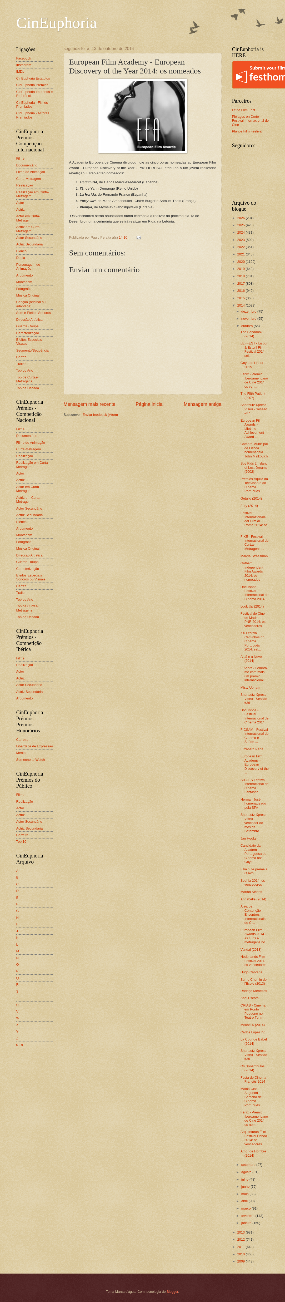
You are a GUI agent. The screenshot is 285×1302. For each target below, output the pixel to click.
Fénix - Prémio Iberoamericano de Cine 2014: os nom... (254, 1118)
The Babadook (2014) (252, 334)
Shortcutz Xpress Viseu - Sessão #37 (254, 409)
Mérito (21, 753)
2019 (241, 269)
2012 (241, 1239)
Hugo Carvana (251, 972)
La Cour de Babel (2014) (254, 1041)
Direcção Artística (29, 320)
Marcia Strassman (254, 556)
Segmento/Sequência (32, 350)
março (246, 1208)
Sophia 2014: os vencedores (253, 882)
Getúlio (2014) (251, 498)
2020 (241, 262)
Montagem (24, 282)
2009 (241, 1261)
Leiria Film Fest (243, 110)
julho (245, 1179)
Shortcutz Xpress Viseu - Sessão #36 (254, 699)
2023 (241, 240)
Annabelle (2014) (253, 899)
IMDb (20, 71)
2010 (241, 1254)
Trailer (21, 364)
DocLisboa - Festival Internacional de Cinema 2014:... (255, 593)
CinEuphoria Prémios (32, 85)
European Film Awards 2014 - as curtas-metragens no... (254, 936)
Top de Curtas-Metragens (27, 379)
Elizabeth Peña (252, 749)
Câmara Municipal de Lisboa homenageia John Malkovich (254, 450)
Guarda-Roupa (27, 326)
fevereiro (248, 1216)
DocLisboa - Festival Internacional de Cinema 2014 (255, 716)
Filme (20, 158)
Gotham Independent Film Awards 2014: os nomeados (252, 571)
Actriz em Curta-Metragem (28, 229)
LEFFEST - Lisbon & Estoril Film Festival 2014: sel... (254, 349)
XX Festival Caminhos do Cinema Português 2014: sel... (252, 641)
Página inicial (149, 404)
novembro (249, 318)
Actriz (20, 209)
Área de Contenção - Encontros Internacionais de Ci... (253, 914)
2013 (241, 1232)
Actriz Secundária (29, 244)
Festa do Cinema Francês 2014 (253, 1079)
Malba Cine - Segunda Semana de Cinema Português (251, 1097)
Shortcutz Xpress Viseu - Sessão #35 (254, 1055)
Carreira (22, 740)
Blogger (172, 1292)
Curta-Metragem (28, 179)
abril (245, 1201)
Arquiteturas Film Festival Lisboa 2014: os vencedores (254, 1138)
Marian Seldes (251, 892)
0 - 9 (19, 1045)
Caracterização (27, 333)
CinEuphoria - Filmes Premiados (32, 104)
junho (246, 1186)
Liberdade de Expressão (34, 746)
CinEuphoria (56, 22)
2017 (241, 283)
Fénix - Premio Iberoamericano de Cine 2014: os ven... (254, 380)
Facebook (23, 58)
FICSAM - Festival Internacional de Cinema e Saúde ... (255, 736)
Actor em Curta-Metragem (28, 218)
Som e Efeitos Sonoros (33, 313)
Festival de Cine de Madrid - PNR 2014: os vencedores (253, 619)
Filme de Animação (30, 172)
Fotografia (24, 289)
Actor (20, 203)
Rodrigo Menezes (254, 991)
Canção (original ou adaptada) (31, 304)
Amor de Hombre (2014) (253, 1153)
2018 (241, 276)
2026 (241, 218)
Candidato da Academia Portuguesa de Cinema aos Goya (254, 854)
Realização (24, 185)
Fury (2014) (249, 506)
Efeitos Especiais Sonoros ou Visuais (31, 577)
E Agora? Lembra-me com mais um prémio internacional (254, 674)
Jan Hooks (249, 838)
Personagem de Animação (28, 266)
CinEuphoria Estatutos (33, 78)
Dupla (20, 258)
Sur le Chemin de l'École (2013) (254, 981)
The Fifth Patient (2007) (253, 396)
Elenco (21, 251)
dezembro (249, 311)
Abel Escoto (250, 998)
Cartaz (21, 357)
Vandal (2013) (251, 949)
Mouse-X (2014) (253, 1025)
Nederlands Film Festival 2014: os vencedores (254, 961)
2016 (241, 291)
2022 (241, 247)
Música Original (28, 295)
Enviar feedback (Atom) (100, 415)
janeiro (246, 1223)
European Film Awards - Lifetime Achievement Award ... (252, 428)
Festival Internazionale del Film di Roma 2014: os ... (254, 521)
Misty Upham (250, 687)
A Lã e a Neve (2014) (251, 659)
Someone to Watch (30, 760)
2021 (241, 254)
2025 (241, 225)
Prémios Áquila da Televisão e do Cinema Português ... (254, 485)
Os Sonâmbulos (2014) (253, 1068)
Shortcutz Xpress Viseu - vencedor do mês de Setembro (253, 823)
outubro (247, 326)
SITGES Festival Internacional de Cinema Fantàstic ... (255, 786)
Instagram (23, 65)
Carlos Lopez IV (253, 1032)
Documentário (26, 165)
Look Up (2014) (252, 606)
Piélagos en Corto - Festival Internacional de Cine (250, 121)
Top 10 (21, 842)
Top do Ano (24, 370)
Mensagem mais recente (90, 404)
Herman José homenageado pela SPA (253, 803)
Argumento (24, 275)
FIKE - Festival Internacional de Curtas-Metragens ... (255, 543)
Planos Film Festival (247, 131)
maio (245, 1194)
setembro (248, 1165)
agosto (246, 1172)
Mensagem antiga (202, 404)
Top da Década (27, 388)
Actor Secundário (29, 238)
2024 (241, 232)
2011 (241, 1247)
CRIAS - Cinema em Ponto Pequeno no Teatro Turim (253, 1011)
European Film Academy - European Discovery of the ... (255, 764)
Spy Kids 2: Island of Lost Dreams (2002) (254, 467)
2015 (241, 298)
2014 (241, 305)
